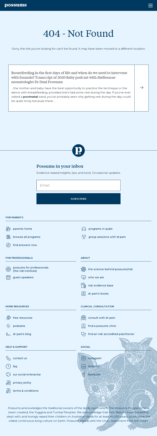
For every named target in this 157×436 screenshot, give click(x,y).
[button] (21, 245)
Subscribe (78, 198)
